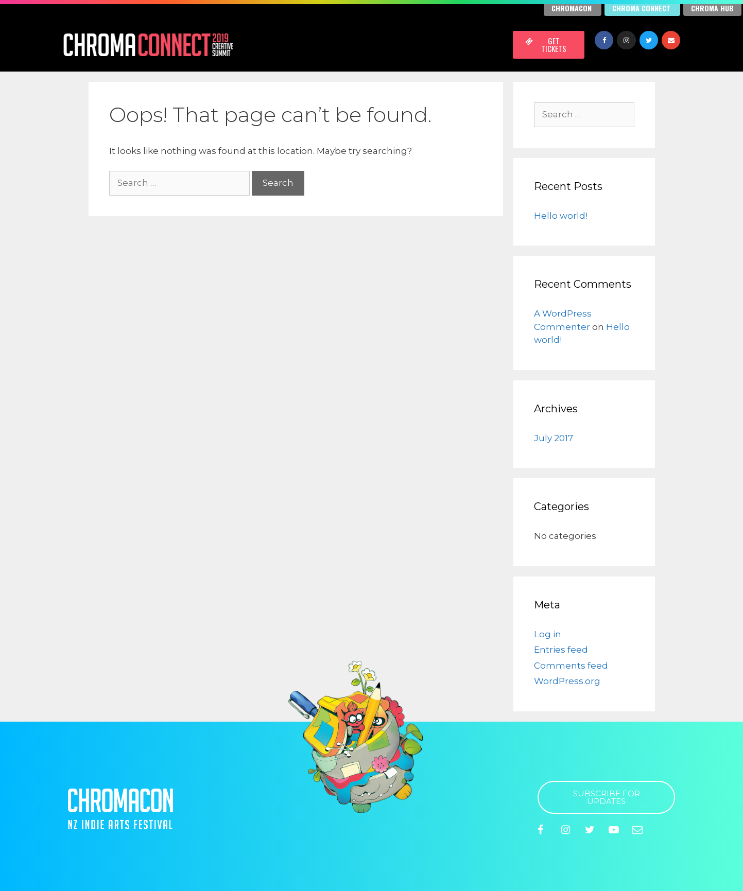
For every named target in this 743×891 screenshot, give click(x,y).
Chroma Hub (712, 8)
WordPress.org (567, 681)
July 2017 (553, 438)
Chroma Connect (641, 8)
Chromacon (571, 8)
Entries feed (561, 649)
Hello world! (561, 216)
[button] (548, 45)
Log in (547, 634)
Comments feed (571, 665)
